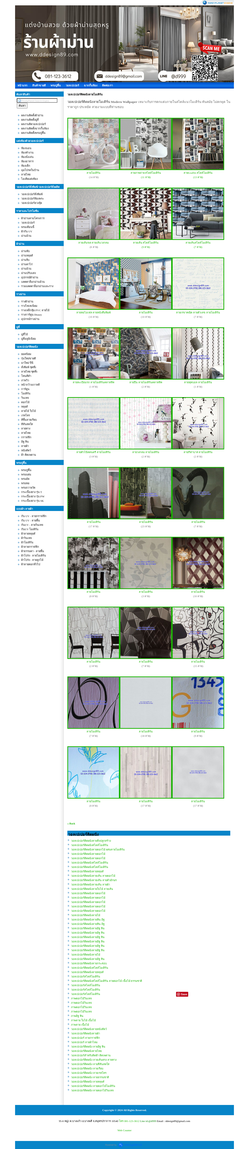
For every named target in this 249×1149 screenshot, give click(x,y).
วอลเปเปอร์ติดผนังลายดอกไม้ (88, 853)
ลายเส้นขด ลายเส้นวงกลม (93, 242)
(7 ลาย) (198, 247)
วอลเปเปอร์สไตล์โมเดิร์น (85, 976)
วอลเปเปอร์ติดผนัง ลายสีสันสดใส (90, 1064)
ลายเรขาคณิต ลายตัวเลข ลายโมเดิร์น (198, 312)
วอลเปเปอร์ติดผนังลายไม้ (85, 915)
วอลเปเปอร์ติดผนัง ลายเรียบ (87, 1068)
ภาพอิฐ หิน (77, 1015)
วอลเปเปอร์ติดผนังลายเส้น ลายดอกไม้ (93, 875)
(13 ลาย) (198, 177)
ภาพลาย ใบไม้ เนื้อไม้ (83, 1020)
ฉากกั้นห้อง (90, 85)
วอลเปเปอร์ (72, 85)
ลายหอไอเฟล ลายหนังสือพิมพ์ (93, 312)
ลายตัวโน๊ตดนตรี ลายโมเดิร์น (93, 452)
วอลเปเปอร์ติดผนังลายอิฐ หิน (88, 928)
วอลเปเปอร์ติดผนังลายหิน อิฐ (88, 919)
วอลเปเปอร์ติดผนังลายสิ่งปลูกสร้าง (91, 840)
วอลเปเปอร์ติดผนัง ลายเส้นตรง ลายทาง (93, 1059)
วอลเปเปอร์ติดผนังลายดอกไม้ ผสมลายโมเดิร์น (98, 849)
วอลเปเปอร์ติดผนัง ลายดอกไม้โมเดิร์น (93, 1086)
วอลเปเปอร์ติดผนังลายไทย (86, 1050)
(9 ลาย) (146, 247)
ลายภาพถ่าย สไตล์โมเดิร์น (146, 172)
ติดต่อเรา (107, 85)
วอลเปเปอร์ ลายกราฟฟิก (85, 1037)
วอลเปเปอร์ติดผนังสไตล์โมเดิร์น (89, 845)
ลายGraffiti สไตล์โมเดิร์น (198, 172)
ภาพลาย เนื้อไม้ (80, 1024)
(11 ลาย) (146, 177)
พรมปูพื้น (56, 85)
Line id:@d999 (148, 1121)
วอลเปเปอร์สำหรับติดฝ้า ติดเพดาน (91, 1055)
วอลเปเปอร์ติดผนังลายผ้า (85, 1033)
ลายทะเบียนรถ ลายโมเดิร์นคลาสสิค (93, 382)
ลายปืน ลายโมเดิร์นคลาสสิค (145, 382)
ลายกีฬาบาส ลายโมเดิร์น (198, 452)
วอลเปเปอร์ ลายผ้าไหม (84, 1042)
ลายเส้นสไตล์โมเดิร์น (198, 242)
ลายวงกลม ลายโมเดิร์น (145, 452)
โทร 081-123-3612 (129, 1121)
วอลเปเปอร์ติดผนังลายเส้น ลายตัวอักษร (94, 880)
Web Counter (124, 1130)
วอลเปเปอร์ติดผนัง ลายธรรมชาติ (90, 1077)
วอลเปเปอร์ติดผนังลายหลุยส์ (87, 871)
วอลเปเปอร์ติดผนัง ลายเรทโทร (89, 1072)
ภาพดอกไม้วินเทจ (81, 998)
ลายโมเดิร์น (93, 172)
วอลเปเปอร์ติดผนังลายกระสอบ (89, 963)
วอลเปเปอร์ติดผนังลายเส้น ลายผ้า (90, 884)
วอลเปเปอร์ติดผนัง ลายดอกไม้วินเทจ (92, 1090)
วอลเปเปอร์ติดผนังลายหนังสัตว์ (89, 1029)
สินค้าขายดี (39, 85)
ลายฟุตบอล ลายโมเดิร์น (198, 382)
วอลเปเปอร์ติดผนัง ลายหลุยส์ (87, 1081)
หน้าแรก (22, 85)
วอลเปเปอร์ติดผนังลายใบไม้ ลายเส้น (92, 888)
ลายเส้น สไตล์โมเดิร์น (146, 242)
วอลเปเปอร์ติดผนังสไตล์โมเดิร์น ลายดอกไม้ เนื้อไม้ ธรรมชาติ (106, 980)
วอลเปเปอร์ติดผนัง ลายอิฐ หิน (88, 1046)
